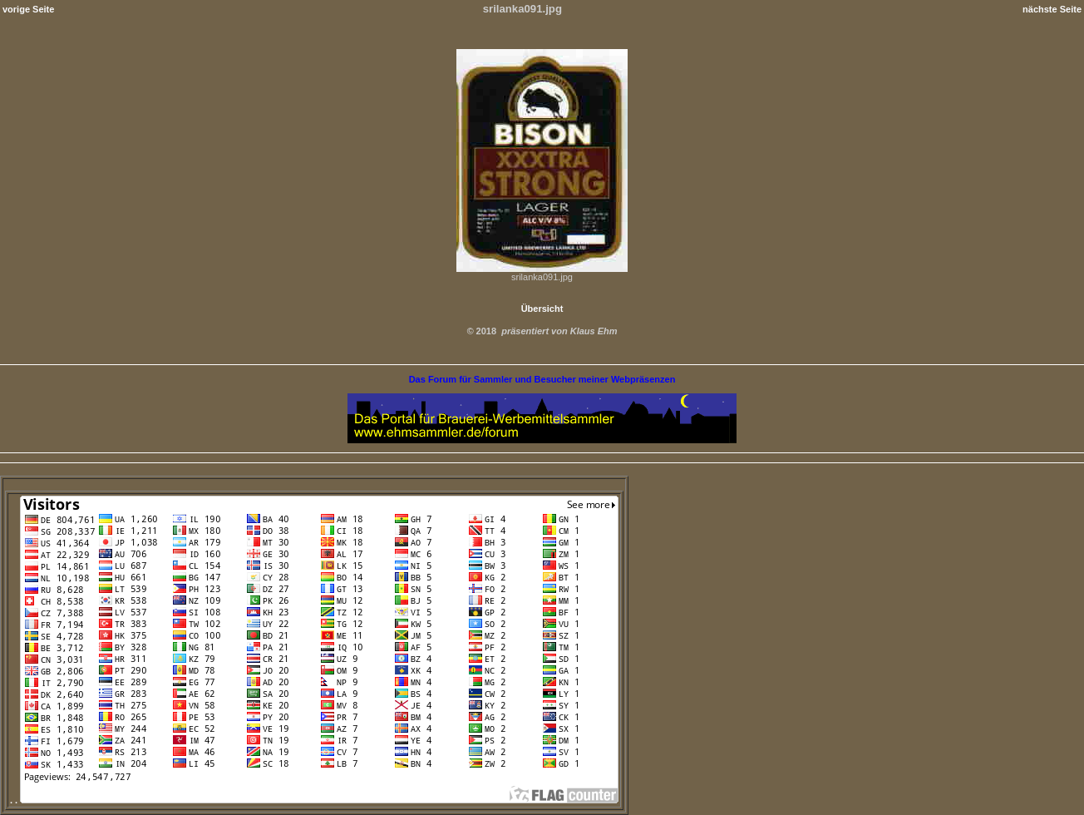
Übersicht (542, 309)
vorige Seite (28, 9)
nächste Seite (1052, 9)
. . (314, 800)
